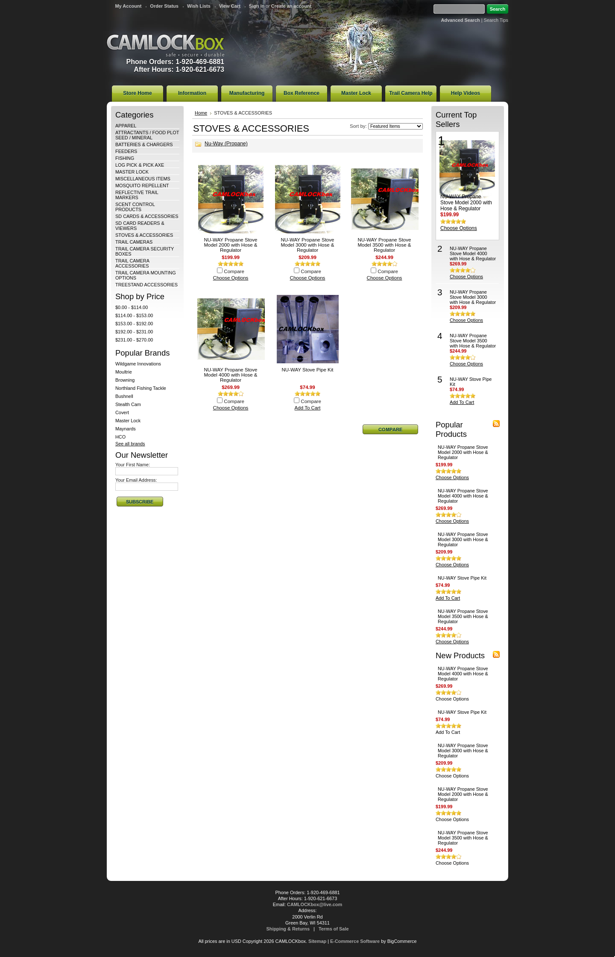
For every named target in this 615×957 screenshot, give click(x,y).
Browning (125, 380)
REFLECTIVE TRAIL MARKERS (136, 195)
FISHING (124, 158)
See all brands (130, 443)
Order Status (164, 6)
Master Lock (128, 420)
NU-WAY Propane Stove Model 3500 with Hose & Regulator (384, 245)
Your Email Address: (136, 480)
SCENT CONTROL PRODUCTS (135, 207)
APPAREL (125, 125)
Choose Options (231, 277)
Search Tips (496, 20)
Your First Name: (132, 464)
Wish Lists (199, 6)
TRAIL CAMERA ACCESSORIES (132, 263)
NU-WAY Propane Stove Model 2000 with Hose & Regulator (230, 245)
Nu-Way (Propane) (226, 144)
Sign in (256, 6)
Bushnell (124, 396)
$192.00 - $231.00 (134, 331)
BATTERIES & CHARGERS (144, 144)
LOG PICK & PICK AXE (139, 165)
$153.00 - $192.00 (134, 323)
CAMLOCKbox (165, 45)
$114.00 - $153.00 (134, 315)
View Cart (229, 6)
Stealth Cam (128, 404)
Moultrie (123, 371)
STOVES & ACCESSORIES (144, 235)
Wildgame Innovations (138, 363)
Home (201, 112)
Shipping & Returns (288, 928)
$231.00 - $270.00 (134, 339)
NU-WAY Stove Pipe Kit (307, 369)
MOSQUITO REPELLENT (142, 185)
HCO (120, 436)
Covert (122, 412)
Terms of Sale (334, 928)
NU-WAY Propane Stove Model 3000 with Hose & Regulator (307, 245)
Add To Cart (308, 407)
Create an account (291, 6)
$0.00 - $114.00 (131, 307)
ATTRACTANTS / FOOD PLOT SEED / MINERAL (147, 135)
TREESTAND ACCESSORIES (146, 284)
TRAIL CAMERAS (133, 241)
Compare (234, 271)
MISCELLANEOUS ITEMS (142, 178)
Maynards (125, 428)
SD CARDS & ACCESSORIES (146, 216)
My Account (128, 6)
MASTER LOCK (132, 171)
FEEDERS (126, 151)
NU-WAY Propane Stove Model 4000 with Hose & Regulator (230, 375)
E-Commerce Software (355, 941)
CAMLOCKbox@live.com (314, 904)
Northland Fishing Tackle (140, 388)
